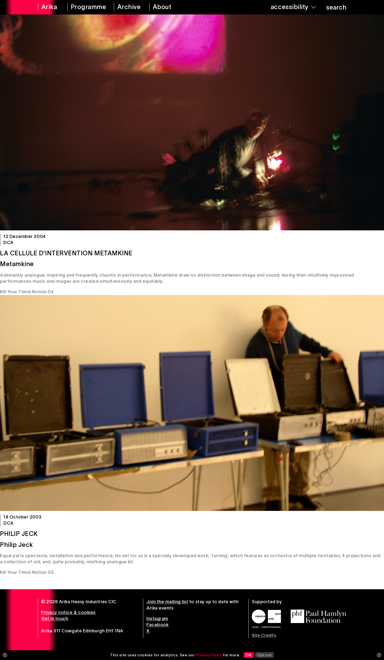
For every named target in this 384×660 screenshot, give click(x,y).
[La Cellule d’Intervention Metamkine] (192, 122)
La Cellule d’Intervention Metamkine (66, 253)
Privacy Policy (209, 655)
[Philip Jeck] (192, 403)
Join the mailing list (167, 601)
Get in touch (54, 618)
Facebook (157, 624)
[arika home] (49, 7)
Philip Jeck (19, 533)
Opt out (264, 655)
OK (249, 655)
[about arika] (169, 7)
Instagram (157, 618)
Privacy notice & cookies (68, 612)
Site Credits (264, 635)
